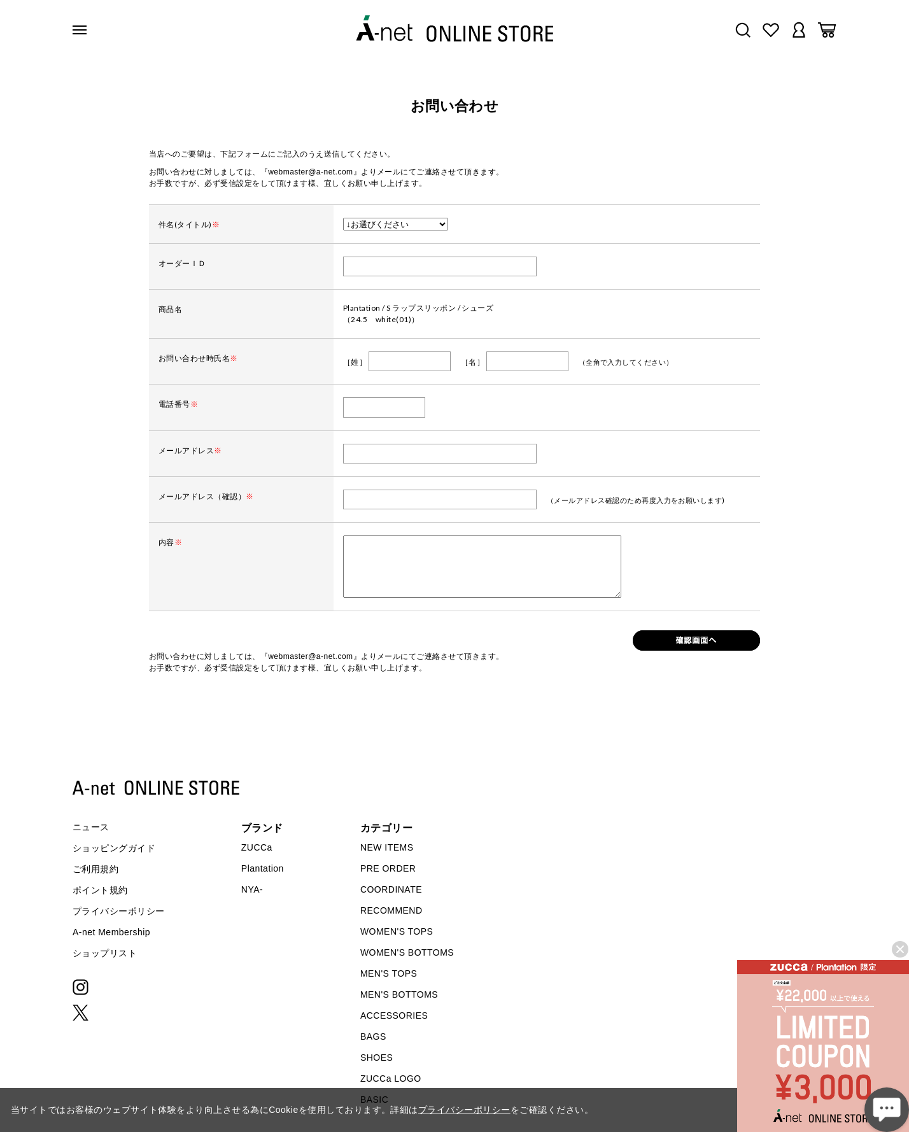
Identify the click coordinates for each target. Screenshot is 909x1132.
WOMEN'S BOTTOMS (407, 952)
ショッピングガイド (114, 848)
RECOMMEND (391, 910)
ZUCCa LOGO (390, 1078)
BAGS (373, 1036)
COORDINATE (391, 889)
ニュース (91, 827)
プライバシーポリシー (119, 911)
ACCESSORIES (394, 1015)
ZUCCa (256, 847)
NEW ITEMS (387, 847)
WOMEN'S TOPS (396, 931)
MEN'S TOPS (388, 973)
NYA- (252, 889)
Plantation (262, 868)
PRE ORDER (388, 868)
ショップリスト (105, 953)
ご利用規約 (95, 869)
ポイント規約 (100, 890)
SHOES (376, 1057)
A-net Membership (111, 932)
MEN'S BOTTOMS (399, 994)
